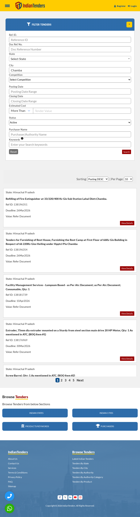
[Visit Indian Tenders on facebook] (60, 497)
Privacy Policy (15, 477)
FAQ (10, 481)
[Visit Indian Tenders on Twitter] (65, 497)
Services (12, 468)
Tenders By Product (82, 481)
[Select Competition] (70, 80)
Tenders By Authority (82, 472)
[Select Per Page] (128, 179)
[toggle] (129, 24)
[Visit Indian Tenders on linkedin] (70, 497)
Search (126, 152)
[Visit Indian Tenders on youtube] (75, 497)
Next (80, 380)
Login (132, 6)
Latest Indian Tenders (82, 458)
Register (120, 6)
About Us (12, 458)
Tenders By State (80, 463)
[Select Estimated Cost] (21, 111)
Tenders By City (80, 468)
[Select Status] (70, 122)
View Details (127, 223)
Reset (13, 151)
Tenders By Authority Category (87, 477)
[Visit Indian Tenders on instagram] (80, 497)
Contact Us (13, 463)
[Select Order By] (97, 179)
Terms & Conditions (17, 472)
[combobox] (70, 58)
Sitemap (12, 486)
